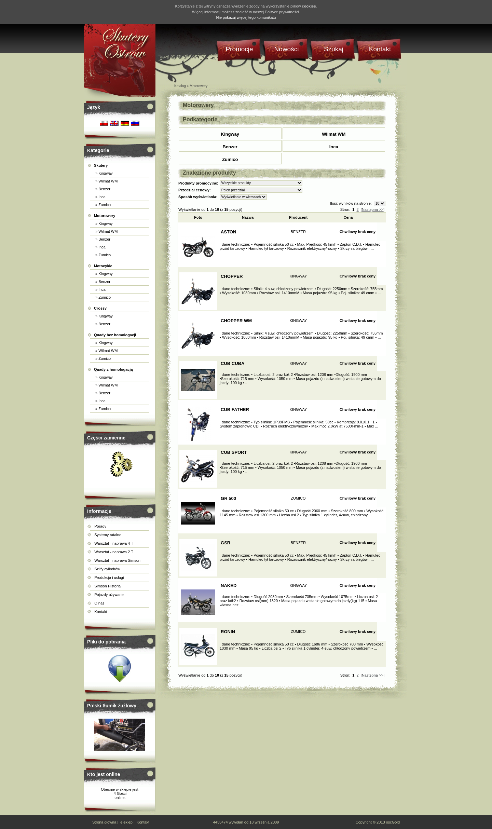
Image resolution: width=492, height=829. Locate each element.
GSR (225, 542)
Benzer (230, 146)
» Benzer (102, 189)
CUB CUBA (232, 363)
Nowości (286, 49)
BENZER (298, 232)
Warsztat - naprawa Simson (117, 560)
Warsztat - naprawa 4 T (113, 543)
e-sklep (126, 822)
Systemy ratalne (107, 535)
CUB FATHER (235, 409)
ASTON (228, 231)
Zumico (230, 159)
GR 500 (228, 498)
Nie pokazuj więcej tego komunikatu (246, 17)
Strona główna (104, 822)
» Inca (100, 197)
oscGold (393, 822)
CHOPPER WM (236, 320)
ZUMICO (298, 498)
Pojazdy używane (109, 595)
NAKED (228, 585)
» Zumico (102, 205)
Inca (333, 146)
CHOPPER (232, 276)
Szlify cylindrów (107, 569)
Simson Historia (107, 586)
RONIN (228, 631)
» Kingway (103, 173)
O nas (99, 603)
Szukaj (333, 49)
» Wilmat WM (106, 181)
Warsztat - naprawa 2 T (113, 552)
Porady (100, 526)
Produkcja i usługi (109, 577)
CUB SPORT (234, 452)
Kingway (230, 134)
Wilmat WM (333, 134)
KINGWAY (298, 276)
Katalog (180, 86)
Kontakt (100, 612)
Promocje (239, 49)
